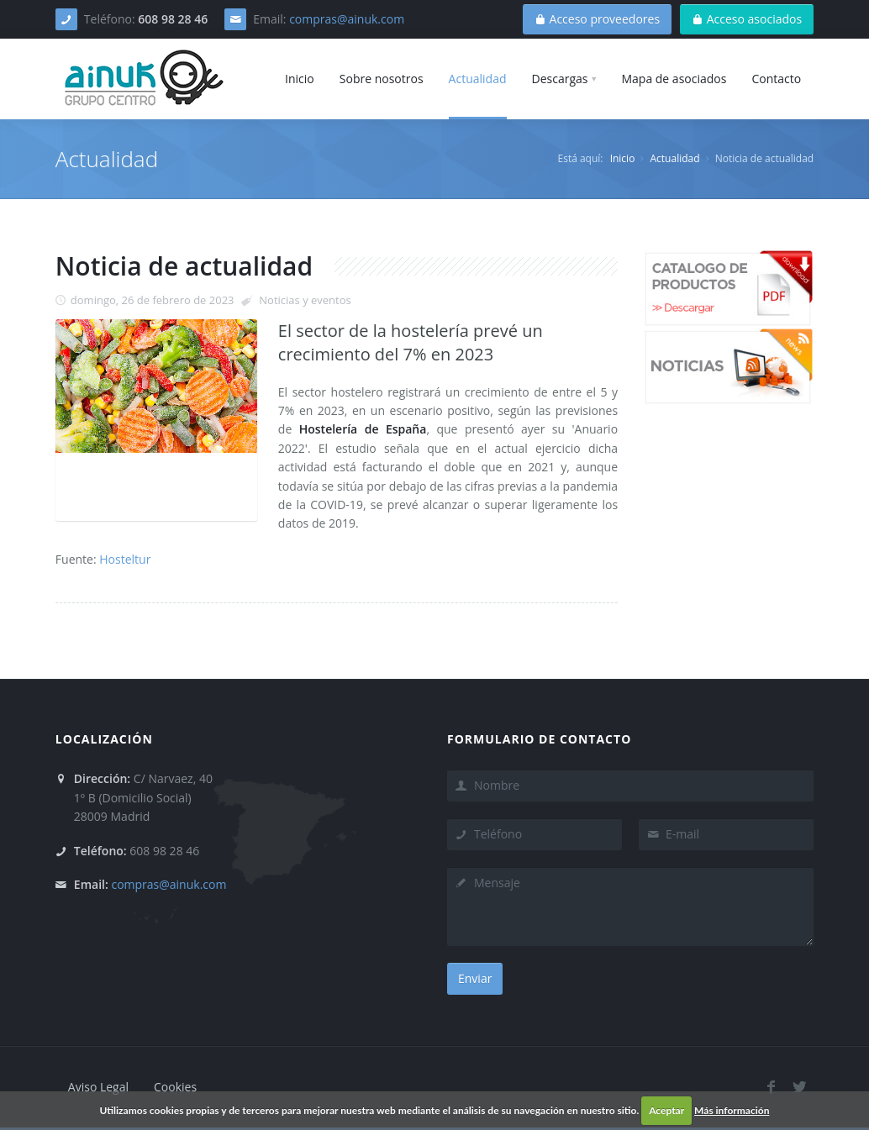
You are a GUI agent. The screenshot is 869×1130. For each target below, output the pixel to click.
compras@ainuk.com (346, 19)
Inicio (622, 158)
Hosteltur (124, 559)
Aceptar (666, 1110)
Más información (731, 1110)
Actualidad (675, 158)
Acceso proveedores (597, 19)
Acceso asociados (747, 19)
